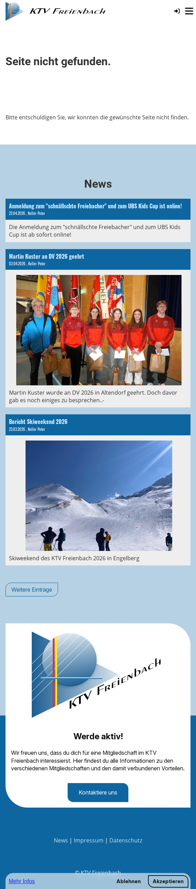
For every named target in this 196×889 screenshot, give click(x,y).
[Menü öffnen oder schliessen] (189, 11)
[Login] (177, 11)
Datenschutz (125, 840)
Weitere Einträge (31, 589)
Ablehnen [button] (128, 881)
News (61, 840)
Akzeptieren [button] (168, 881)
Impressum (89, 840)
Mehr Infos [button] (22, 881)
